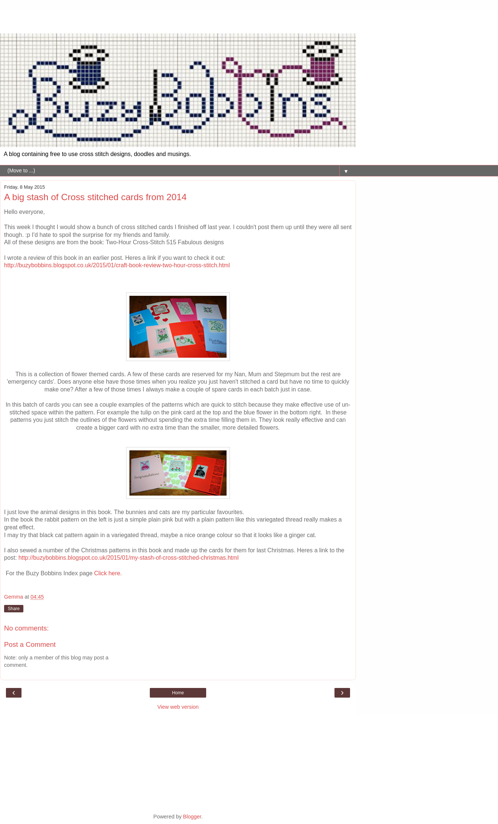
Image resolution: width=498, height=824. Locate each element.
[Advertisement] (178, 20)
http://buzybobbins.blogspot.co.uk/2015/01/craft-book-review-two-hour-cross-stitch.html (117, 265)
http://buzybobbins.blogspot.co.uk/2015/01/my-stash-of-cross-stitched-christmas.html (129, 558)
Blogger (192, 817)
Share (14, 608)
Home (178, 692)
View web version (178, 707)
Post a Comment (30, 644)
